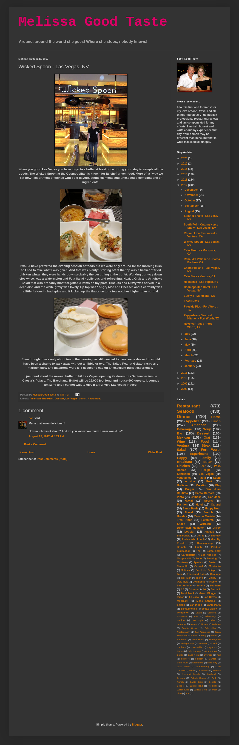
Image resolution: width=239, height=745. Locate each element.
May (188, 344)
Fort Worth (211, 449)
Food (205, 441)
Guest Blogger (207, 593)
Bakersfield (183, 535)
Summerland (196, 686)
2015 (184, 168)
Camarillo (182, 566)
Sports (208, 500)
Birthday (216, 535)
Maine (194, 624)
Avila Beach (198, 639)
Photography (184, 632)
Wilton (214, 635)
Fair (196, 616)
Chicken (183, 466)
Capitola (181, 647)
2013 (184, 179)
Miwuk (204, 624)
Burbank (216, 589)
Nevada (217, 670)
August (190, 211)
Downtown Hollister (190, 527)
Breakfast (48, 398)
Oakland (211, 674)
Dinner (184, 416)
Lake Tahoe (183, 666)
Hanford (181, 620)
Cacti (214, 643)
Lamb (198, 547)
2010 (184, 378)
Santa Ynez (214, 551)
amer (214, 689)
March (189, 355)
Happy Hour (213, 508)
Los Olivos (210, 597)
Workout (205, 523)
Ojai (207, 437)
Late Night (198, 620)
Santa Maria (214, 604)
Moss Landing (205, 600)
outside (190, 481)
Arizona (193, 589)
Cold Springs (194, 651)
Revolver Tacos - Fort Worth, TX (198, 325)
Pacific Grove (189, 628)
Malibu (212, 577)
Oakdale (216, 624)
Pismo (213, 581)
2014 (184, 174)
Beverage (184, 429)
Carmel (198, 566)
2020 (184, 158)
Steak (206, 445)
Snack (181, 523)
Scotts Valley (209, 608)
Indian (180, 597)
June (188, 339)
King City (212, 662)
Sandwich (183, 474)
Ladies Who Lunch (193, 539)
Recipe (206, 470)
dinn (179, 693)
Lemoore (181, 624)
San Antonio (184, 585)
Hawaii (189, 500)
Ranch (180, 682)
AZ (182, 589)
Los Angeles (208, 554)
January (190, 366)
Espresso (182, 616)
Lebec (213, 620)
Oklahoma (199, 581)
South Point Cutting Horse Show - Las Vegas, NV (201, 226)
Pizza (180, 497)
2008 (184, 388)
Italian (207, 462)
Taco (179, 574)
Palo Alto (210, 628)
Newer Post (27, 452)
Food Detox (191, 301)
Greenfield (197, 662)
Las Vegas (71, 398)
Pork (209, 481)
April (188, 350)
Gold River (182, 662)
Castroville (196, 647)
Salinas (185, 570)
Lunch (82, 398)
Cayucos (212, 647)
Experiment (199, 454)
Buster (212, 562)
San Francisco (202, 632)
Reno (199, 558)
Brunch (181, 547)
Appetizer (193, 421)
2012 (184, 185)
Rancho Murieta (204, 516)
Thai (198, 551)
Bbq (218, 485)
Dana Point (193, 655)
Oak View (182, 581)
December (192, 189)
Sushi (217, 477)
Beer (202, 466)
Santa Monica (189, 608)
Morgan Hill (184, 558)
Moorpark (182, 600)
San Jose (214, 497)
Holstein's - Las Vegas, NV (201, 281)
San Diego (196, 604)
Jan (31, 418)
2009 (184, 383)
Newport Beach (191, 674)
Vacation (201, 485)
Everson (208, 655)
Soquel (180, 686)
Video (194, 635)
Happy (182, 458)
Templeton (183, 612)
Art (204, 589)
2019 (184, 163)
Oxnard (216, 504)
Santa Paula (190, 508)
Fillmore (185, 658)
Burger (189, 489)
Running (212, 558)
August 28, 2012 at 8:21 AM (46, 436)
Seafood (185, 411)
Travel (189, 512)
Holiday (182, 516)
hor (187, 693)
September (192, 205)
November (192, 195)
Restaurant (94, 398)
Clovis (180, 651)
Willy (203, 635)
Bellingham (215, 639)
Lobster (189, 531)
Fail (219, 655)
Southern (215, 585)
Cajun (199, 612)
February (191, 360)
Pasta (202, 477)
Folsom (199, 658)
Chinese (196, 497)
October (190, 200)
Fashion (182, 504)
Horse (216, 417)
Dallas (180, 655)
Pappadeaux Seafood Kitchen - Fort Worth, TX (201, 317)
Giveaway (210, 616)
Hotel (199, 504)
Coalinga (215, 574)
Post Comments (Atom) (52, 459)
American (35, 398)
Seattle (212, 682)
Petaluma (207, 520)
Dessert (59, 398)
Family (205, 458)
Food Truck (187, 593)
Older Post (155, 452)
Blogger (137, 724)
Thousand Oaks (196, 574)
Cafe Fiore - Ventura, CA (199, 276)
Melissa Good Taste (92, 22)
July (188, 333)
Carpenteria (188, 554)
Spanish (198, 562)
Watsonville (183, 689)
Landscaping (202, 666)
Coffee (200, 535)
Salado (181, 604)
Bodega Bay (187, 643)
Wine (181, 441)
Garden (212, 658)
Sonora (200, 585)
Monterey (182, 562)
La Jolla (194, 597)
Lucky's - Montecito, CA (199, 295)
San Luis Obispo (206, 570)
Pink (214, 678)
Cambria (212, 612)
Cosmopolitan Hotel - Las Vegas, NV (200, 289)
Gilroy (217, 527)
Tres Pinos (184, 520)
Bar (179, 433)
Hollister (182, 485)
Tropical (212, 686)
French (208, 512)
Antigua (209, 531)
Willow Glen (200, 689)
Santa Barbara (205, 493)
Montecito (215, 566)
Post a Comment (35, 444)
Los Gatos (203, 670)
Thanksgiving (205, 543)
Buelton (203, 643)
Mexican (183, 437)
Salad (181, 449)
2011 (184, 372)
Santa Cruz (196, 682)
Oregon (181, 678)
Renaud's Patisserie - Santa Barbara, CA (202, 261)
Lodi (191, 670)
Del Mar (186, 577)
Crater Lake (211, 651)
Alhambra (182, 639)
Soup (207, 429)
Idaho (199, 577)
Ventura (183, 445)
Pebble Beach (198, 678)
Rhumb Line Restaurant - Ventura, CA (200, 235)
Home (91, 452)
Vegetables (184, 477)
